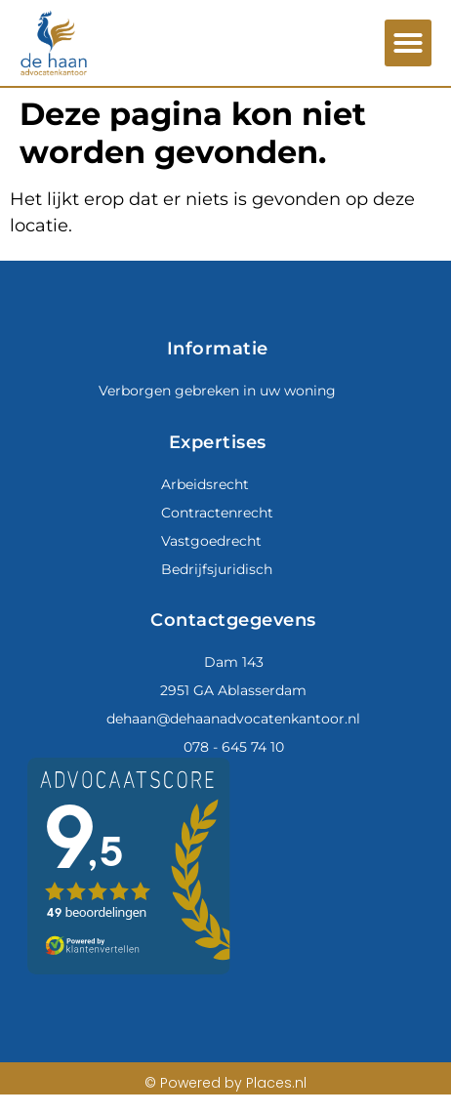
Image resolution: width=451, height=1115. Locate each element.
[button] (408, 43)
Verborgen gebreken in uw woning (217, 390)
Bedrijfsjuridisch (216, 569)
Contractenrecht (217, 512)
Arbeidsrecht (205, 484)
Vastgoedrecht (211, 541)
